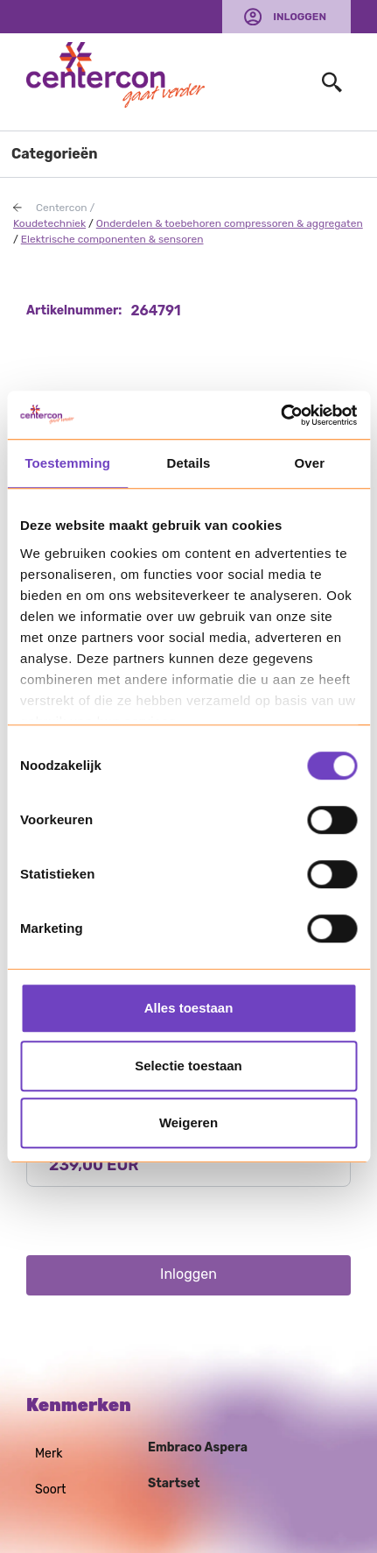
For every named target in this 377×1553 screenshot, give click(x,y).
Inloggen (299, 17)
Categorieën (54, 153)
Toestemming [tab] (67, 462)
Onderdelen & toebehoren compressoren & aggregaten (229, 223)
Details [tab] (189, 462)
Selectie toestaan (188, 1065)
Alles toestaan (189, 1007)
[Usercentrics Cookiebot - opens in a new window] (280, 415)
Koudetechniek (49, 223)
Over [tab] (310, 462)
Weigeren (188, 1122)
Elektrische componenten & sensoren (112, 239)
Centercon (61, 207)
